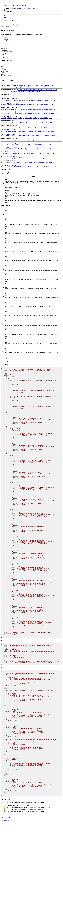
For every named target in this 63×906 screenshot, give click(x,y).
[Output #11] (4, 147)
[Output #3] (3, 112)
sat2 (7, 13)
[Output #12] (4, 152)
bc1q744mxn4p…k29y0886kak (36, 87)
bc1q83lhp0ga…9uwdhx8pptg (35, 91)
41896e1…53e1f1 (39, 85)
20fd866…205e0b (39, 90)
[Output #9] (3, 138)
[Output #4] (3, 116)
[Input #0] (3, 85)
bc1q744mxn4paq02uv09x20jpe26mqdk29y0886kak (14, 87)
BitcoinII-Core (9, 901)
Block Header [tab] (7, 360)
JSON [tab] (5, 40)
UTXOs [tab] (6, 361)
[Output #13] (4, 156)
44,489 (2, 48)
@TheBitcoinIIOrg (7, 904)
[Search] (16, 25)
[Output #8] (3, 134)
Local (8, 22)
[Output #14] (4, 160)
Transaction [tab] (7, 358)
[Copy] (41, 34)
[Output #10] (4, 143)
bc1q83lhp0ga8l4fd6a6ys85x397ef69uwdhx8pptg (14, 91)
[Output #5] (3, 121)
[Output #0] (3, 98)
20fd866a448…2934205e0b (26, 90)
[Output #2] (3, 107)
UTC (5, 22)
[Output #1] (3, 103)
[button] (4, 4)
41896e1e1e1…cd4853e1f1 (26, 85)
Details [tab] (6, 37)
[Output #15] (4, 165)
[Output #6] (3, 125)
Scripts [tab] (6, 39)
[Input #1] (3, 90)
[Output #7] (3, 129)
